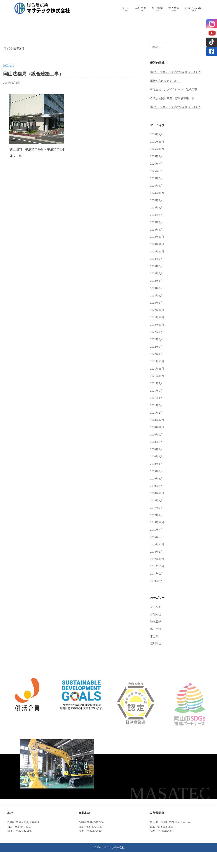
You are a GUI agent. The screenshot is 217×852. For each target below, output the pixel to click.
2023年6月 (156, 266)
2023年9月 (156, 258)
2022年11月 (157, 317)
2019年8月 (156, 471)
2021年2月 (156, 412)
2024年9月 (156, 200)
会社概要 (140, 8)
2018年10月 (157, 493)
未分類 (154, 636)
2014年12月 (157, 544)
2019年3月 (156, 485)
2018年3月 (156, 500)
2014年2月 (156, 551)
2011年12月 (157, 566)
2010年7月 (156, 580)
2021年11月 (157, 368)
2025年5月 (156, 178)
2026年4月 (156, 134)
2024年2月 (156, 222)
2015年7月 (156, 529)
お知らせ (155, 614)
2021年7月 (156, 383)
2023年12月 (157, 236)
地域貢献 (155, 621)
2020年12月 (157, 419)
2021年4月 (156, 397)
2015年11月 (157, 522)
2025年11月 (157, 141)
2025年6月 (156, 171)
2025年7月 (156, 163)
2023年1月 (156, 302)
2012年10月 (157, 559)
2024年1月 (156, 229)
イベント (155, 607)
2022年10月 (157, 324)
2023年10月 (157, 251)
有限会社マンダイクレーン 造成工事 (173, 89)
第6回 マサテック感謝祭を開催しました (175, 71)
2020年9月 (156, 434)
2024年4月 (156, 207)
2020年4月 (156, 449)
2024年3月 (156, 214)
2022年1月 (156, 354)
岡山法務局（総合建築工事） (33, 74)
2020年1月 (156, 463)
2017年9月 (156, 507)
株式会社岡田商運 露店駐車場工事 (172, 98)
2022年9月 (156, 331)
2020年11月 (157, 427)
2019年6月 (156, 478)
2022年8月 (156, 339)
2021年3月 (156, 405)
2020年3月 (156, 456)
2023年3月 (156, 288)
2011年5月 (156, 573)
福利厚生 (155, 643)
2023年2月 (156, 295)
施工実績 (157, 8)
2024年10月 (157, 192)
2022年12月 (157, 310)
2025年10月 (157, 148)
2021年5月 (156, 390)
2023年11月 (157, 244)
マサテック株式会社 (113, 847)
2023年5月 (156, 273)
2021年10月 (157, 375)
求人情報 (173, 8)
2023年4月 (156, 280)
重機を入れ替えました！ (165, 80)
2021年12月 (157, 361)
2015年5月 (156, 537)
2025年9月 (156, 156)
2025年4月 (156, 185)
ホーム (125, 8)
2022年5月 (156, 346)
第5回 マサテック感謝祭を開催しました (175, 106)
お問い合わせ (193, 8)
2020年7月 (156, 441)
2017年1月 (156, 515)
